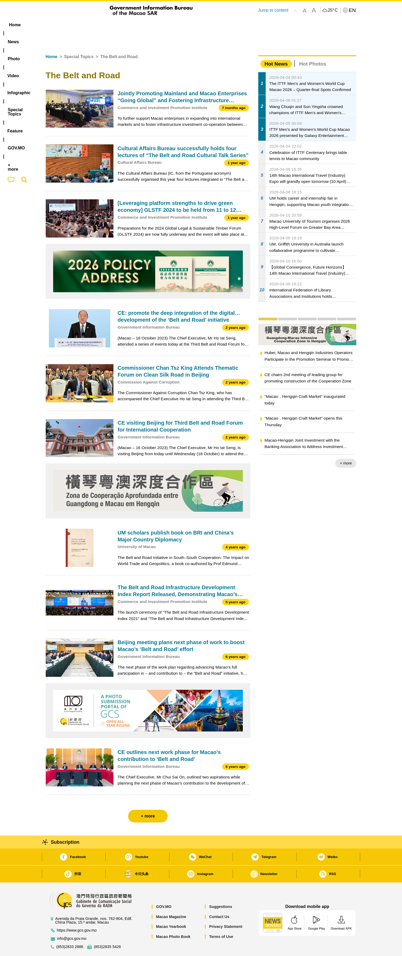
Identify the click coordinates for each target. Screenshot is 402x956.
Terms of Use (221, 920)
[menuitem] (79, 25)
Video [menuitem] (124, 25)
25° (333, 10)
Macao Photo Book (173, 920)
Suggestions (220, 890)
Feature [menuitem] (221, 25)
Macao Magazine (171, 900)
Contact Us (219, 900)
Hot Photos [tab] (312, 47)
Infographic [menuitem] (152, 25)
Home (51, 40)
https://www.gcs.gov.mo (77, 914)
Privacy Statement (225, 910)
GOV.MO (163, 890)
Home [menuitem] (56, 25)
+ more (346, 447)
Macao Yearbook (171, 910)
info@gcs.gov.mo (71, 922)
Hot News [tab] (276, 47)
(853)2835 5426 (107, 931)
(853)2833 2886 (69, 931)
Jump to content (273, 10)
